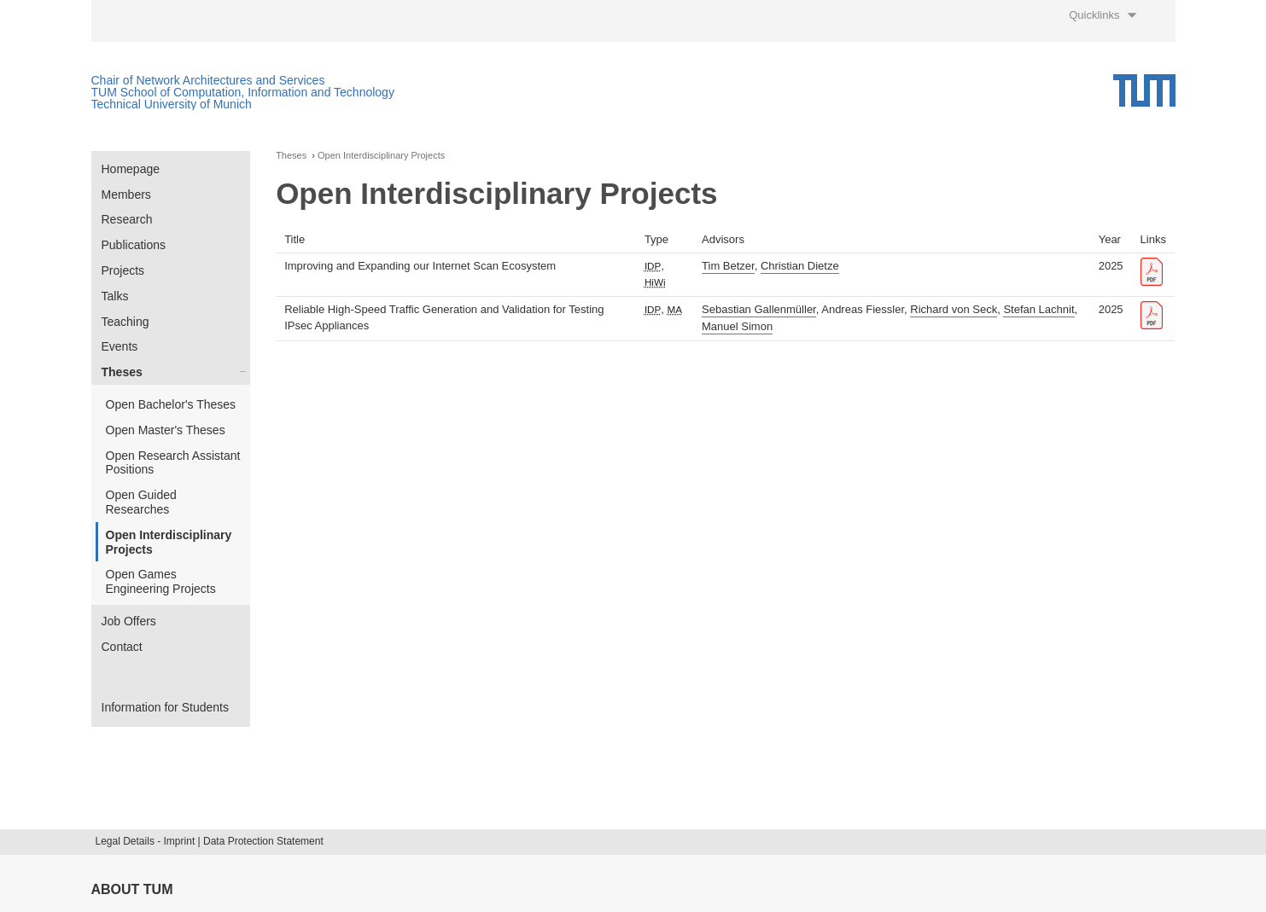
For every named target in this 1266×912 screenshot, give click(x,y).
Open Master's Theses (165, 430)
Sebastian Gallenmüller (759, 309)
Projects (123, 270)
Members (126, 194)
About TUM (132, 889)
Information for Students (165, 707)
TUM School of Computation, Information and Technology (242, 92)
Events (120, 346)
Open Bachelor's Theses (171, 404)
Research (127, 219)
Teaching (125, 321)
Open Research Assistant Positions (173, 463)
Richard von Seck (953, 309)
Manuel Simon (737, 326)
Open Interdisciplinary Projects (169, 542)
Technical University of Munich (171, 104)
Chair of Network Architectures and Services (208, 80)
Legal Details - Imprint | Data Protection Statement (210, 841)
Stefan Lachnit (1038, 309)
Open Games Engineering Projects (161, 581)
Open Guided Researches (141, 502)
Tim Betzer (728, 265)
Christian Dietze (800, 265)
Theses (122, 372)
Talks (115, 296)
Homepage (131, 169)
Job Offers (129, 621)
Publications (134, 245)
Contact (122, 647)
